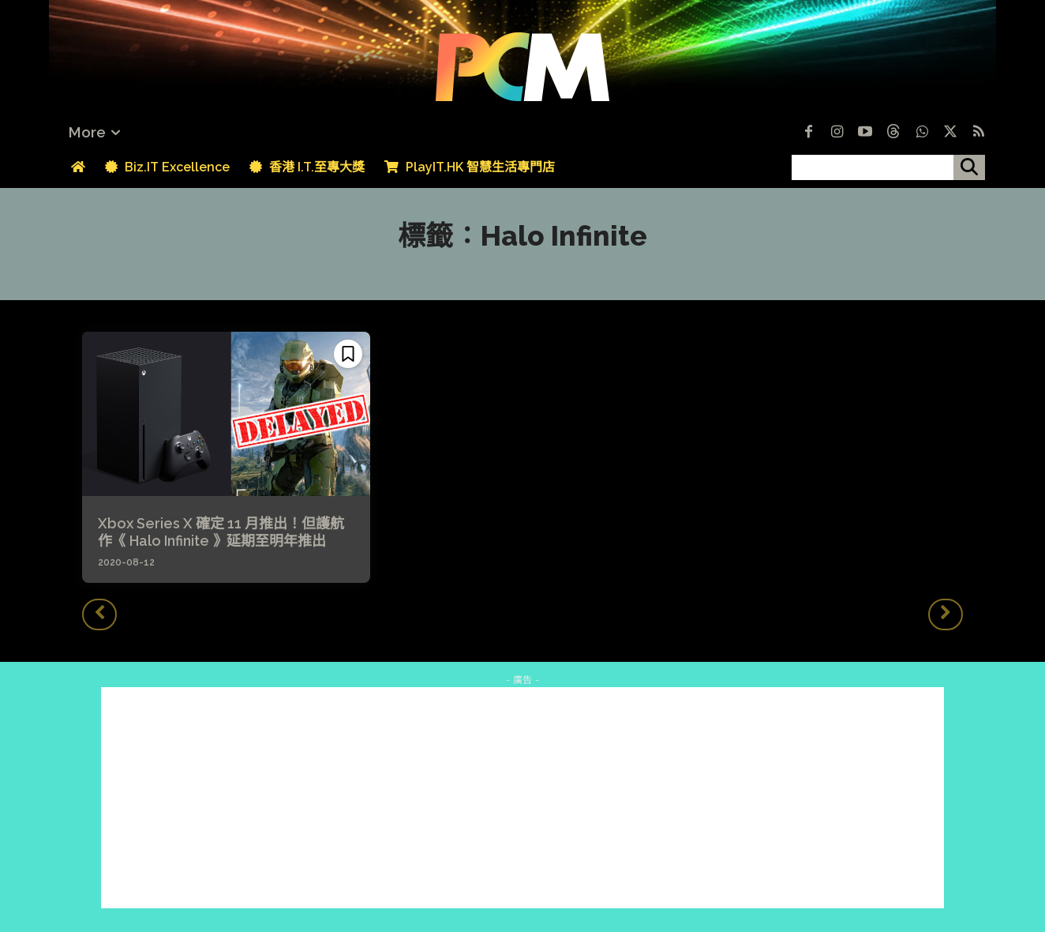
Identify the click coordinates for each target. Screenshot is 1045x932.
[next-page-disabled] (945, 614)
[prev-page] (99, 614)
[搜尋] (969, 167)
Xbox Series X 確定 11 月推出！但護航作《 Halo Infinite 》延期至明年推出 (221, 532)
